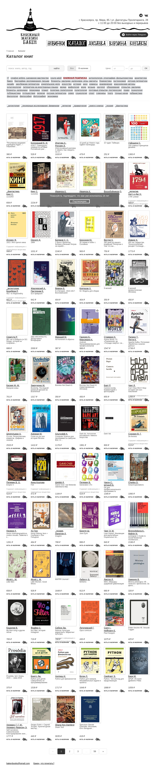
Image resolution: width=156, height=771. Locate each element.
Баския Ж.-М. (13, 385)
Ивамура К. (60, 191)
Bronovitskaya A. (136, 531)
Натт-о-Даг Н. (135, 194)
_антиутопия (13, 105)
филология (12, 96)
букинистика (105, 81)
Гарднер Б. (85, 337)
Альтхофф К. (61, 434)
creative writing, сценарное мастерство (30, 78)
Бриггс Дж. (36, 676)
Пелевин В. (85, 482)
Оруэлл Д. (36, 240)
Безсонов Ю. (86, 240)
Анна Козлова (37, 482)
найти (57, 68)
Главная (10, 51)
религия (41, 93)
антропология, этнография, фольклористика (111, 78)
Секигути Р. (12, 337)
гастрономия (119, 81)
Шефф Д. (59, 482)
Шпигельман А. (13, 434)
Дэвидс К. (133, 240)
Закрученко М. (38, 385)
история (77, 84)
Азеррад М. (36, 434)
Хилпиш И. (60, 676)
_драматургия (80, 105)
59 (95, 751)
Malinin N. (133, 533)
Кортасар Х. (85, 288)
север (71, 93)
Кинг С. (10, 194)
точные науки (121, 93)
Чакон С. (108, 482)
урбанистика (136, 93)
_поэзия (109, 105)
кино (85, 84)
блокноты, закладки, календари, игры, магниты (74, 81)
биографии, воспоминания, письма (31, 81)
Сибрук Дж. (60, 628)
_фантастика (121, 105)
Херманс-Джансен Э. (16, 727)
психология (136, 90)
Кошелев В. (12, 628)
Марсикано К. (86, 339)
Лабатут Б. (85, 579)
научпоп (101, 87)
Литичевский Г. (87, 628)
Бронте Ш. (85, 531)
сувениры (101, 93)
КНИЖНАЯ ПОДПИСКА (75, 78)
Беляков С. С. (62, 240)
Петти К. (132, 339)
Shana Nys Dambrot (64, 725)
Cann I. (107, 628)
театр (110, 93)
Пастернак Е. (37, 291)
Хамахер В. (134, 579)
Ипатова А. (60, 143)
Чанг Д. (131, 385)
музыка (91, 87)
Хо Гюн (34, 531)
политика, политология (61, 90)
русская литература (56, 93)
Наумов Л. (11, 531)
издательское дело (50, 84)
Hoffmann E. (110, 630)
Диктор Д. (108, 579)
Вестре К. (108, 240)
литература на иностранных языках (40, 87)
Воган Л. (84, 676)
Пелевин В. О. (13, 482)
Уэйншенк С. (134, 143)
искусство (66, 84)
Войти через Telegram (134, 34)
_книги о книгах (95, 105)
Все (72, 68)
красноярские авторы (124, 84)
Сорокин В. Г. (134, 434)
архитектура (141, 78)
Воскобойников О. (113, 191)
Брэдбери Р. (12, 291)
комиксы (93, 84)
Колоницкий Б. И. (39, 143)
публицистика (14, 93)
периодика (34, 90)
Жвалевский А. (38, 288)
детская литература (137, 81)
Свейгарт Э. (110, 676)
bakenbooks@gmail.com (18, 763)
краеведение (105, 84)
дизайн (10, 84)
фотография (39, 96)
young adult (55, 78)
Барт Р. (107, 385)
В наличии (83, 68)
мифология (73, 87)
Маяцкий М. (61, 337)
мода (83, 87)
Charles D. (133, 482)
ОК (146, 68)
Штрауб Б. (109, 485)
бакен (10, 81)
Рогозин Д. (60, 146)
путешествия (28, 93)
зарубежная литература (27, 84)
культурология (14, 87)
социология (81, 93)
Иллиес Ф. (11, 240)
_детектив (66, 105)
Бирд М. (132, 676)
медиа (63, 87)
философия (26, 96)
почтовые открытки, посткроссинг (105, 90)
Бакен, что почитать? (43, 763)
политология (80, 90)
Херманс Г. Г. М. (14, 725)
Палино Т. (133, 337)
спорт (91, 93)
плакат (45, 90)
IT (8, 78)
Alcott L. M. (11, 579)
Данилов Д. (60, 533)
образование (113, 87)
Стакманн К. (110, 337)
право (126, 90)
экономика (52, 96)
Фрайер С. (36, 628)
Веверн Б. (60, 288)
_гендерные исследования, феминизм (40, 105)
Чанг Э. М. (109, 531)
